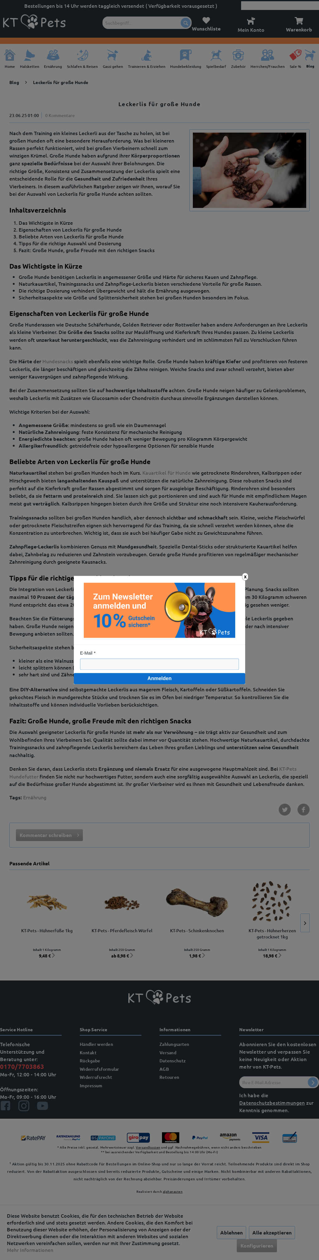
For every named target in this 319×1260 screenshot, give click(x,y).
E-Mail (86, 653)
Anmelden (159, 678)
